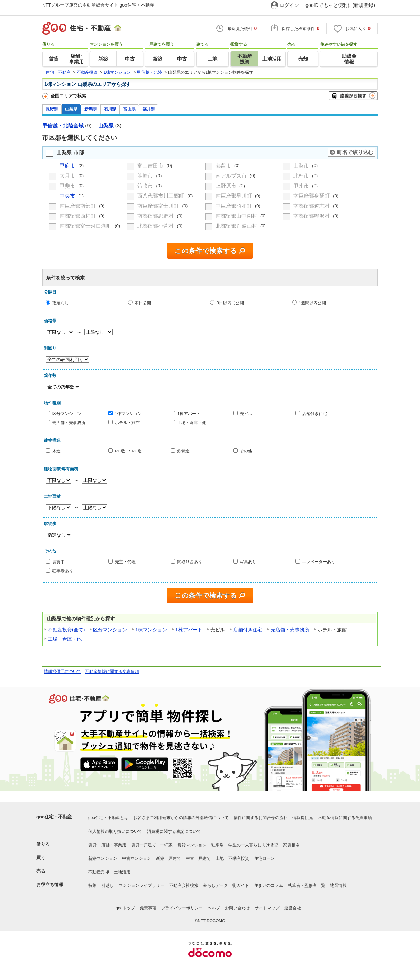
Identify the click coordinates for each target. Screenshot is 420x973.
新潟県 (90, 109)
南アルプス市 (232, 176)
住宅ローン (264, 858)
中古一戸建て (198, 858)
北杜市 (301, 176)
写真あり (248, 561)
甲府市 (67, 166)
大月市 (68, 176)
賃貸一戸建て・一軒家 (152, 845)
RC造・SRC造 (128, 451)
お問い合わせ (237, 908)
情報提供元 (302, 817)
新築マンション (102, 858)
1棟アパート (188, 413)
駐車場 (217, 845)
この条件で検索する (206, 250)
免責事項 (148, 908)
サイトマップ (267, 908)
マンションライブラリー (141, 885)
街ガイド (240, 885)
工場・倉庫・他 (191, 422)
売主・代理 (125, 561)
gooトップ (125, 908)
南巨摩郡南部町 (78, 206)
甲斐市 (68, 186)
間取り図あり (189, 561)
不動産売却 (98, 872)
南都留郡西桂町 (78, 216)
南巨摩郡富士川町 (158, 206)
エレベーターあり (318, 561)
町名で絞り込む (355, 152)
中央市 (67, 196)
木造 (56, 451)
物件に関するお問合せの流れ (260, 817)
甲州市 (301, 186)
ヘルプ (214, 908)
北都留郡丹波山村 (237, 226)
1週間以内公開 (312, 302)
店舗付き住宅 (314, 413)
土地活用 (122, 872)
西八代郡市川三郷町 (161, 196)
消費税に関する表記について (174, 831)
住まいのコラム (268, 885)
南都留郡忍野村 (156, 216)
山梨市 (301, 166)
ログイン (289, 5)
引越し (107, 885)
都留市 (224, 166)
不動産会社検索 (183, 885)
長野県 (52, 109)
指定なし (60, 302)
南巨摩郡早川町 (234, 196)
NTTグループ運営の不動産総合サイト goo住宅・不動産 (98, 5)
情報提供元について (62, 671)
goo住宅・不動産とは (108, 817)
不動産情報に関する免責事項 (112, 671)
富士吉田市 (151, 166)
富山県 (129, 109)
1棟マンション (128, 413)
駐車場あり (62, 570)
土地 (220, 858)
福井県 (149, 109)
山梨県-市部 (70, 152)
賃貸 (92, 845)
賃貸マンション (192, 845)
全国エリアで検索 (64, 96)
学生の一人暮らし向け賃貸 (253, 845)
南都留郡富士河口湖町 (86, 226)
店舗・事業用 (113, 845)
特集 (92, 885)
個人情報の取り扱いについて (115, 831)
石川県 (110, 109)
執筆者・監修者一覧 (306, 885)
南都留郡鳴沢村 (312, 216)
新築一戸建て (168, 858)
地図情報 (338, 885)
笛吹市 (145, 186)
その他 (246, 451)
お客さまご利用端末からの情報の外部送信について (181, 817)
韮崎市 (145, 176)
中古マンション (136, 858)
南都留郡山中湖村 (237, 216)
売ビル (246, 413)
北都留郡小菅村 (156, 226)
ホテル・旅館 (127, 422)
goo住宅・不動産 (54, 816)
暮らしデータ (215, 885)
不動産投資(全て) (66, 629)
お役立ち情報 (49, 884)
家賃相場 (291, 845)
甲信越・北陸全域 (63, 125)
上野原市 (227, 186)
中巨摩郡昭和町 (234, 206)
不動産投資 (238, 858)
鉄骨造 (183, 451)
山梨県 (71, 109)
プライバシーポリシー (182, 908)
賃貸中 (58, 561)
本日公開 (143, 302)
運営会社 (292, 908)
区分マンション (66, 413)
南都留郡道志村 (312, 206)
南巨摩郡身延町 (312, 196)
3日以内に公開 (230, 302)
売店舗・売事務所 (68, 422)
